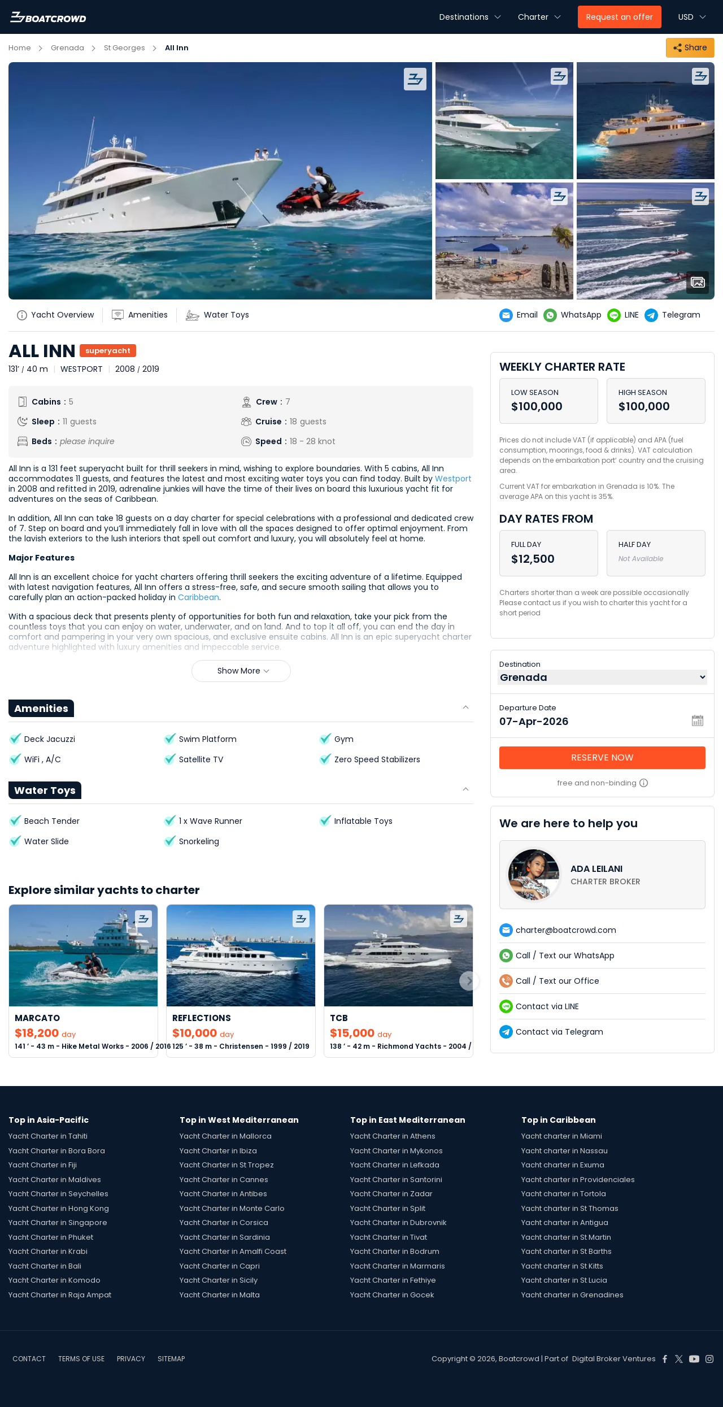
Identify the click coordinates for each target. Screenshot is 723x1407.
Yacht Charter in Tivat (388, 1237)
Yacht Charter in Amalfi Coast (233, 1251)
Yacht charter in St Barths (566, 1251)
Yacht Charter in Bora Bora (56, 1150)
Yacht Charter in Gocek (392, 1294)
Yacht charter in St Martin (566, 1237)
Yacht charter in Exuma (562, 1165)
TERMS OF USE (81, 1358)
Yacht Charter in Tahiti (48, 1136)
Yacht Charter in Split (387, 1208)
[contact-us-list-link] (602, 875)
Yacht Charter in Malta (220, 1294)
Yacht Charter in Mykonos (396, 1150)
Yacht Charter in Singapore (57, 1222)
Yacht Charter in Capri (220, 1266)
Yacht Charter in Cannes (224, 1179)
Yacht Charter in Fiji (42, 1165)
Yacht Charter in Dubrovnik (398, 1222)
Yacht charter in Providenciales (578, 1179)
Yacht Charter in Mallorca (226, 1136)
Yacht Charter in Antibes (223, 1193)
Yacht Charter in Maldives (54, 1179)
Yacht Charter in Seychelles (58, 1193)
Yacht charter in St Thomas (570, 1208)
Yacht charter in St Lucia (564, 1280)
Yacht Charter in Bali (44, 1266)
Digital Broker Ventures (614, 1358)
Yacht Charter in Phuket (50, 1237)
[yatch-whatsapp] (575, 315)
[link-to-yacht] (83, 981)
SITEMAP (171, 1358)
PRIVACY (131, 1358)
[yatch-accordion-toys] (221, 315)
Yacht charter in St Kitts (562, 1266)
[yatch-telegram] (675, 315)
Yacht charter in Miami (561, 1136)
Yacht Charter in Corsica (224, 1222)
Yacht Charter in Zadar (391, 1193)
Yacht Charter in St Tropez (227, 1165)
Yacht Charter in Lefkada (394, 1165)
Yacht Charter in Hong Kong (58, 1208)
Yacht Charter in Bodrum (394, 1251)
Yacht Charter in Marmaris (397, 1266)
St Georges (124, 47)
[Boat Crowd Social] (665, 1359)
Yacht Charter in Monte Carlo (232, 1208)
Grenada (67, 47)
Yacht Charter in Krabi (48, 1251)
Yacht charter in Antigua (564, 1222)
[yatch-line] (625, 315)
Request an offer (619, 17)
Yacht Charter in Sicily (219, 1280)
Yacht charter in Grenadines (572, 1294)
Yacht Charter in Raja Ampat (59, 1294)
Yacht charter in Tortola (563, 1193)
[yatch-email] (521, 315)
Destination (520, 664)
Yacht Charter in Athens (392, 1136)
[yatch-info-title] (59, 315)
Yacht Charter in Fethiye (393, 1280)
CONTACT (29, 1358)
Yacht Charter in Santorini (396, 1179)
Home (19, 47)
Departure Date (527, 707)
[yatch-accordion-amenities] (143, 315)
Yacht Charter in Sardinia (225, 1237)
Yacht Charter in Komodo (54, 1280)
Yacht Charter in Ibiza (218, 1150)
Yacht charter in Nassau (564, 1150)
